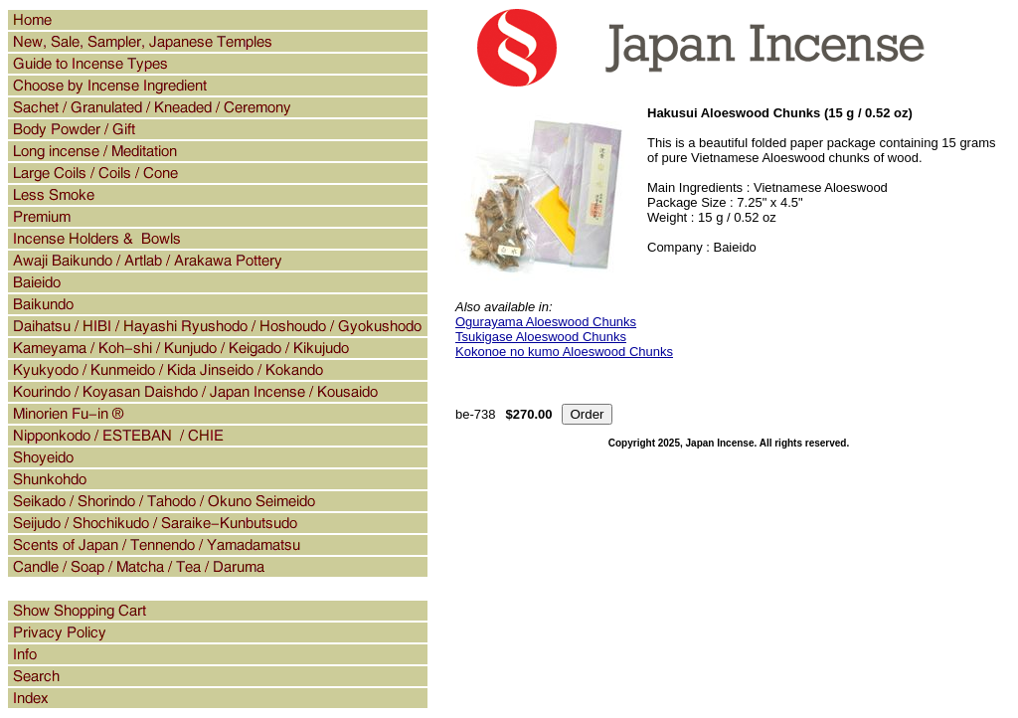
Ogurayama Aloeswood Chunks (545, 321)
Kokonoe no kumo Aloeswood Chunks (564, 351)
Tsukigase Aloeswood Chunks (540, 336)
